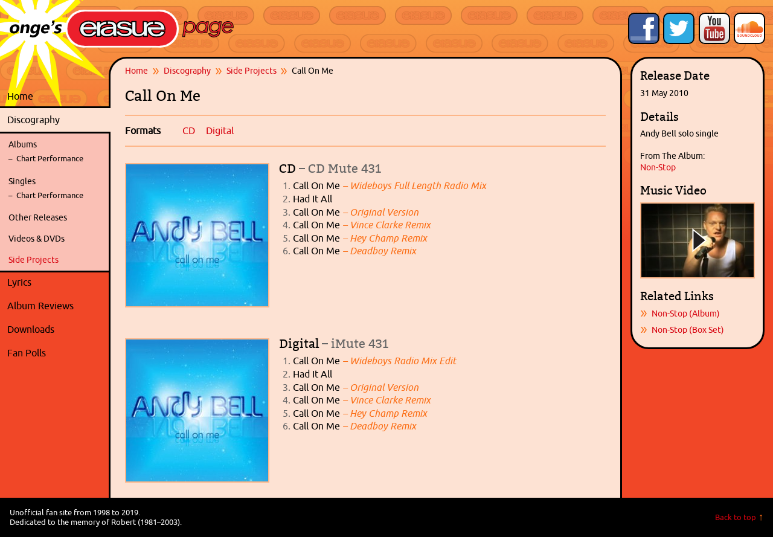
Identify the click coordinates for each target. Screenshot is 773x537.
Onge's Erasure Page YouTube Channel (714, 28)
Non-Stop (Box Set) (688, 330)
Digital (220, 130)
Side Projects (33, 260)
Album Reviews (40, 305)
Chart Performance (49, 158)
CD (188, 130)
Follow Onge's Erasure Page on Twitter (678, 28)
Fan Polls (55, 353)
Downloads (55, 329)
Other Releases (37, 217)
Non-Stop (658, 167)
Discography (55, 120)
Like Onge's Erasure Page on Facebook (643, 28)
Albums (22, 144)
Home (20, 96)
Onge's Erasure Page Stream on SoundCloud (749, 28)
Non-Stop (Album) (686, 313)
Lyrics (55, 282)
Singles (22, 181)
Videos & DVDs (36, 238)
